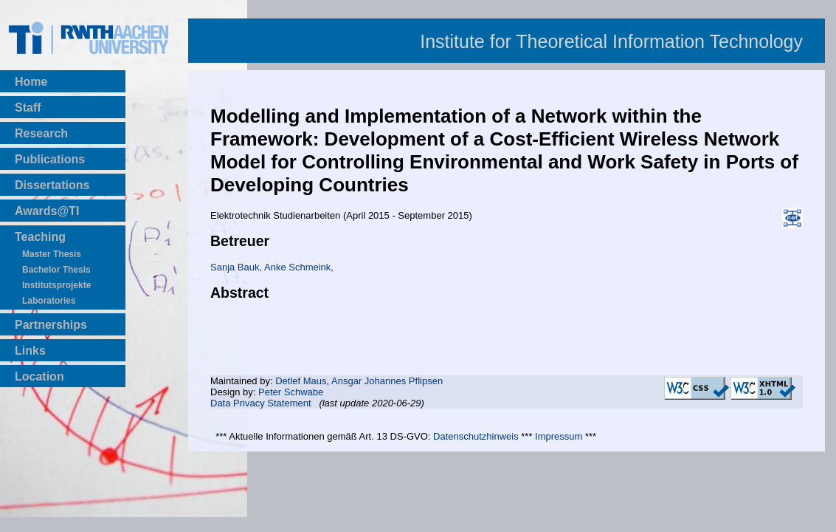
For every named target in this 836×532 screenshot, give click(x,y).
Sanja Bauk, (237, 267)
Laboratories (49, 301)
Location (39, 376)
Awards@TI (47, 211)
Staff (28, 107)
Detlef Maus (300, 380)
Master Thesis (51, 254)
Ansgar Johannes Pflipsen (387, 380)
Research (41, 133)
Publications (50, 159)
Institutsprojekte (56, 285)
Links (30, 350)
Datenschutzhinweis (476, 436)
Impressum (558, 436)
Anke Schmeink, (299, 267)
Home (31, 81)
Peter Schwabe (290, 392)
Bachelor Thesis (56, 270)
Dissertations (52, 185)
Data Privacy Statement (260, 403)
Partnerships (51, 324)
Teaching (40, 237)
